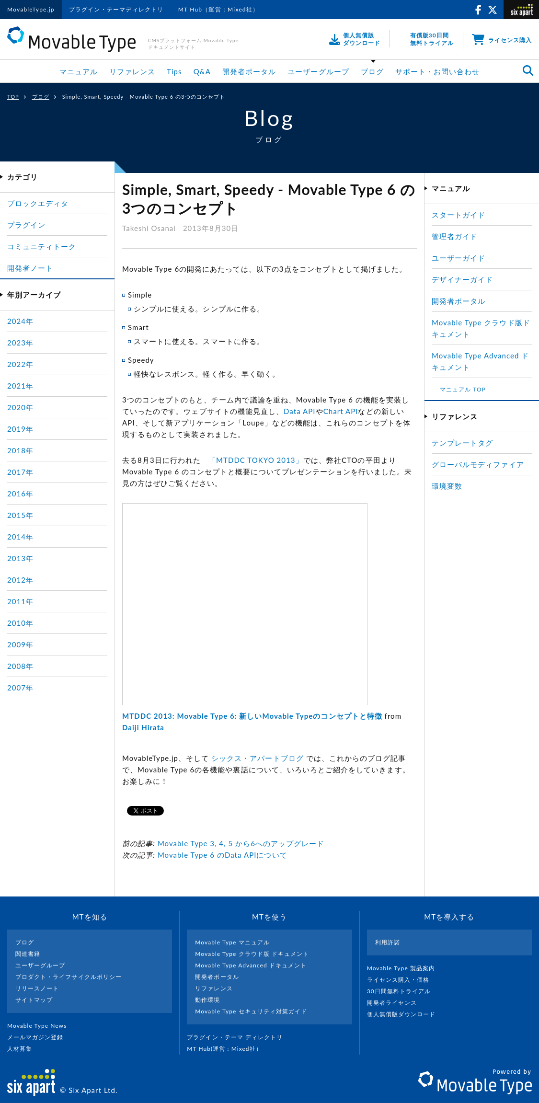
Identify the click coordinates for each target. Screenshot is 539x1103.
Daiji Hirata (143, 727)
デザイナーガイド (462, 279)
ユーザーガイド (458, 257)
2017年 (20, 472)
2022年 (20, 364)
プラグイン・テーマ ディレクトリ (238, 1037)
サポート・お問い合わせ (437, 71)
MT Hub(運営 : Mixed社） (228, 1048)
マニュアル (78, 71)
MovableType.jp (31, 9)
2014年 (20, 536)
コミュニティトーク (41, 246)
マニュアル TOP (463, 389)
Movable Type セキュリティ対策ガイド (251, 1011)
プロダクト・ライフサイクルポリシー (68, 976)
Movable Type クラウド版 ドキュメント (252, 953)
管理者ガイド (455, 236)
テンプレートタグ (462, 442)
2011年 (20, 601)
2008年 (20, 666)
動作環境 (207, 999)
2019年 (20, 429)
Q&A (202, 71)
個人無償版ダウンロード (405, 1014)
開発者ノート (30, 268)
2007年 (20, 687)
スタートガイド (458, 214)
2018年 (20, 450)
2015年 (20, 515)
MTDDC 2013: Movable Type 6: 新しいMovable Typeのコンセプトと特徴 (252, 716)
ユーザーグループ (318, 71)
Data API (300, 411)
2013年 (20, 558)
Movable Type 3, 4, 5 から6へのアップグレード (241, 843)
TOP (13, 96)
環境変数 (447, 486)
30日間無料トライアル (403, 991)
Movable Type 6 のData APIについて (222, 854)
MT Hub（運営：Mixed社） (218, 9)
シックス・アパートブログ (257, 758)
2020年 (20, 407)
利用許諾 (387, 942)
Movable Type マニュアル (232, 942)
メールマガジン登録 (39, 1037)
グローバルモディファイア (478, 464)
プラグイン (26, 224)
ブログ (372, 71)
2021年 (20, 385)
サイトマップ (34, 999)
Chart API (340, 411)
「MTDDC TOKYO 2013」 (255, 460)
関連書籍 (27, 953)
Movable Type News (40, 1025)
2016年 (20, 493)
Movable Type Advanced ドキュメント (251, 965)
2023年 (20, 342)
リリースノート (37, 988)
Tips (174, 71)
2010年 (20, 623)
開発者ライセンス (396, 1002)
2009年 (20, 644)
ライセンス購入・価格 (402, 979)
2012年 (20, 579)
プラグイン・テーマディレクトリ (116, 9)
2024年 (20, 321)
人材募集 (23, 1048)
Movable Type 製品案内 (405, 968)
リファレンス (132, 71)
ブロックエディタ (38, 203)
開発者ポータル (249, 71)
